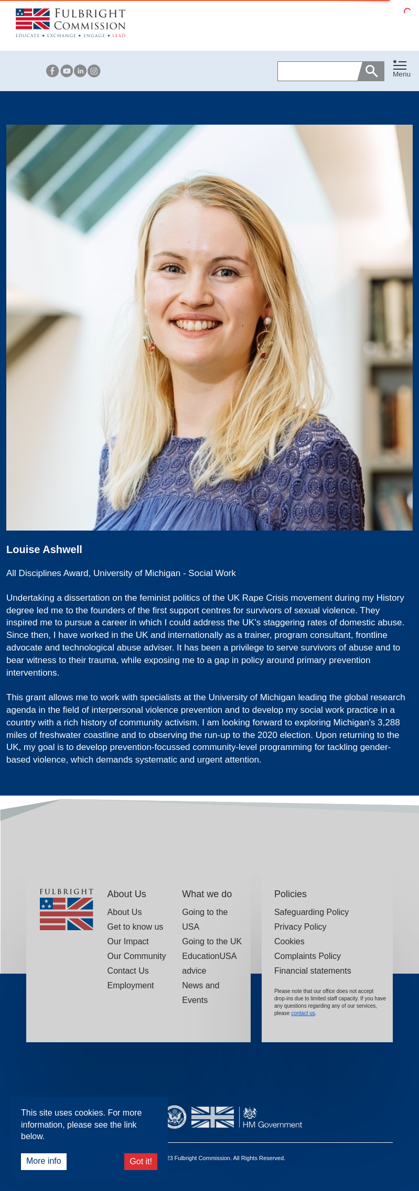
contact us (303, 1013)
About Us (125, 912)
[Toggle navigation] (401, 69)
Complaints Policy (307, 956)
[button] (401, 71)
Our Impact (128, 941)
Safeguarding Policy (311, 912)
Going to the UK (212, 941)
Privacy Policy (300, 926)
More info (43, 1160)
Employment (131, 985)
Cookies (289, 941)
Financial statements (312, 970)
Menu (402, 74)
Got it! (141, 1161)
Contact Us (128, 970)
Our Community (137, 956)
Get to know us (136, 926)
